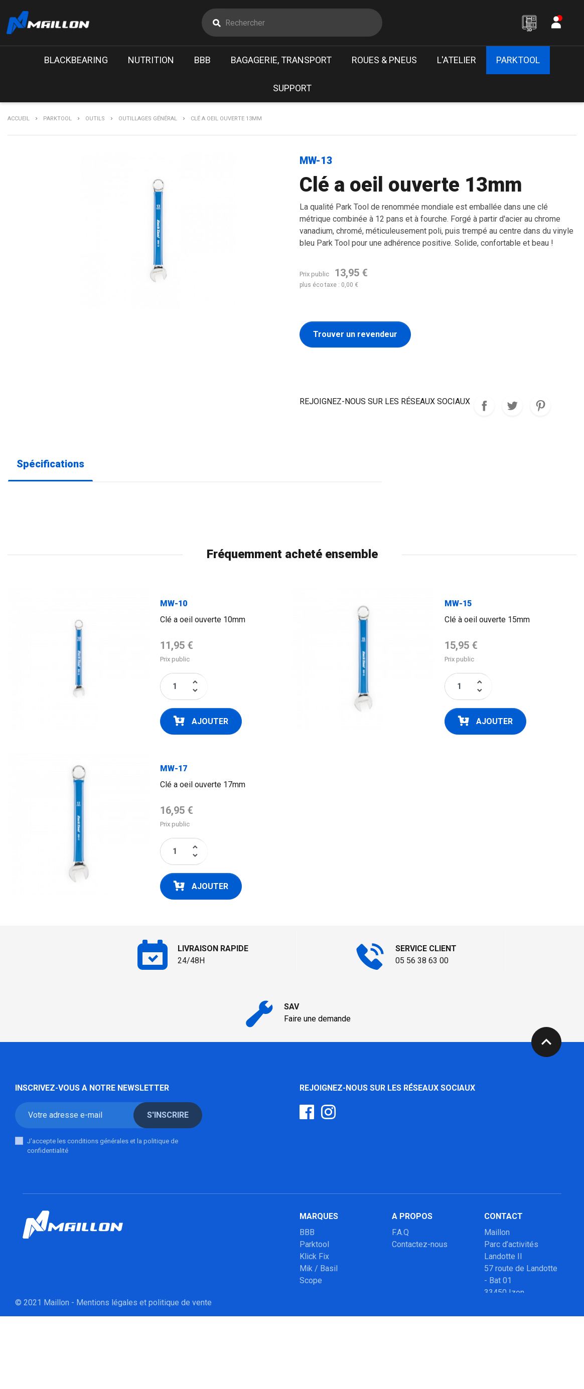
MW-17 (173, 771)
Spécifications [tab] (50, 467)
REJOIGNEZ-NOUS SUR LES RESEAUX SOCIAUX (484, 409)
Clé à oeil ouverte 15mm (487, 622)
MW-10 (173, 606)
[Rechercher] (303, 24)
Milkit (309, 1307)
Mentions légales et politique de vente (144, 1375)
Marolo (312, 1343)
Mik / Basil (319, 1271)
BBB (307, 1235)
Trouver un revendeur (355, 337)
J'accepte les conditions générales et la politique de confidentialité (102, 1148)
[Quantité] (175, 689)
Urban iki (315, 1319)
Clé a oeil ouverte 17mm (202, 787)
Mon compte (414, 1259)
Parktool (314, 1247)
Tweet (512, 409)
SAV (399, 1271)
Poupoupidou (323, 1295)
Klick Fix (314, 1259)
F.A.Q (400, 1235)
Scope (311, 1283)
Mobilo (312, 1331)
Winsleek (316, 1355)
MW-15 (458, 606)
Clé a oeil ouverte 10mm (202, 622)
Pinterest (540, 409)
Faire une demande (317, 1021)
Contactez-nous (420, 1247)
